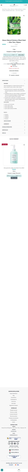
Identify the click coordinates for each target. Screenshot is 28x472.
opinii (16, 44)
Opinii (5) (4, 133)
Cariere (13, 425)
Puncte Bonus (13, 400)
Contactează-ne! (14, 402)
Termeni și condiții (13, 415)
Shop (9, 9)
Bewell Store (4, 9)
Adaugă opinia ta (14, 46)
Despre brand (5, 130)
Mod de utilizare (7, 120)
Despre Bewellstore (13, 396)
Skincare (12, 9)
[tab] (14, 102)
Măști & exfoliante (18, 9)
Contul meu (13, 404)
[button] (24, 16)
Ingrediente (6, 123)
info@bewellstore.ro (13, 438)
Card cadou (13, 406)
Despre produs (5, 80)
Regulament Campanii (13, 408)
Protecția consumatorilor (13, 421)
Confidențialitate (13, 423)
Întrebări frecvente (13, 413)
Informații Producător (7, 127)
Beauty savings (10, 63)
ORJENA (23, 63)
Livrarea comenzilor (13, 417)
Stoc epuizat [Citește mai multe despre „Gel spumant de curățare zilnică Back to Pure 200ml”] (14, 177)
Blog (13, 398)
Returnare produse (13, 419)
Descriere (6, 83)
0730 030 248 (13, 434)
